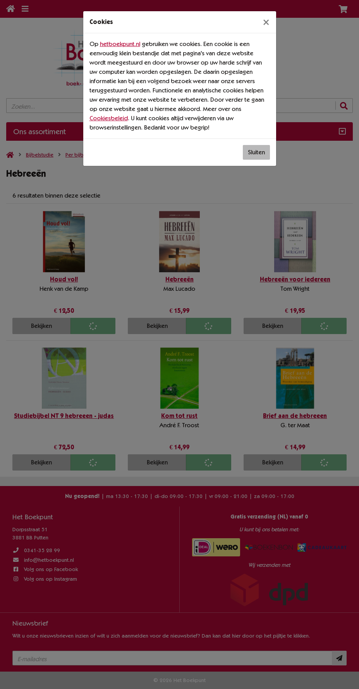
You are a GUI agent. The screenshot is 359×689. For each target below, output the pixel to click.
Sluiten (256, 152)
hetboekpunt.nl (120, 44)
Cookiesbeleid (108, 118)
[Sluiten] (266, 22)
